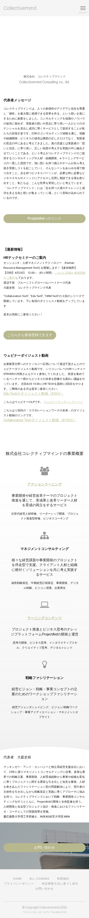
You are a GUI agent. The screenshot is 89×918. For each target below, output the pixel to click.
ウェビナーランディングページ (63, 402)
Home (17, 878)
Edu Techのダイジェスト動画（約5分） (33, 393)
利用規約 (63, 878)
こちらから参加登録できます (29, 335)
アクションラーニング (44, 484)
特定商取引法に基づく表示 (60, 883)
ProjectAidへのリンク (44, 218)
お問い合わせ (44, 847)
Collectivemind (20, 8)
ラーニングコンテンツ (44, 618)
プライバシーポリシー (19, 883)
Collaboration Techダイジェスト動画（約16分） (40, 420)
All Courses (39, 878)
